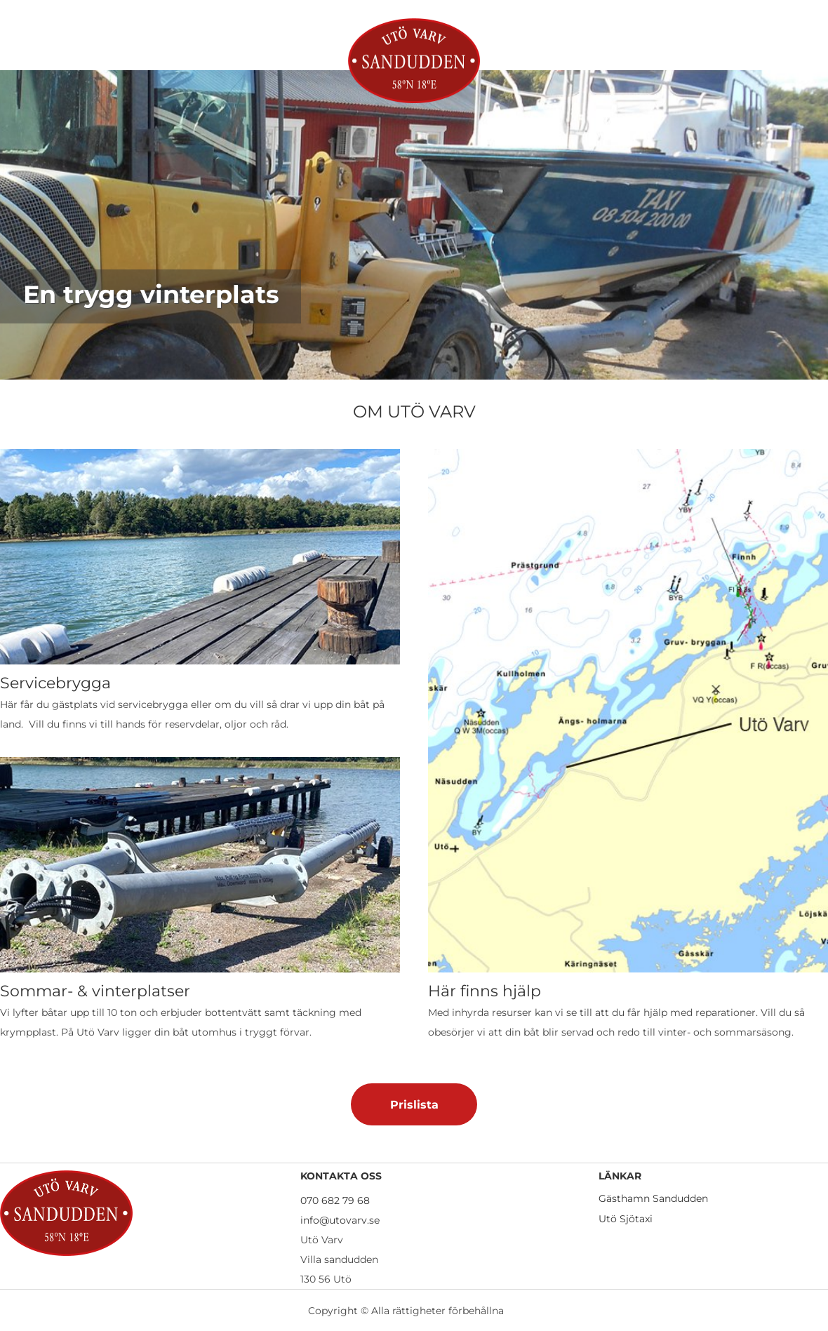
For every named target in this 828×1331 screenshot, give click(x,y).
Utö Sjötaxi (626, 1218)
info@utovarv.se (340, 1220)
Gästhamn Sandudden (653, 1198)
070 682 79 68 (335, 1200)
